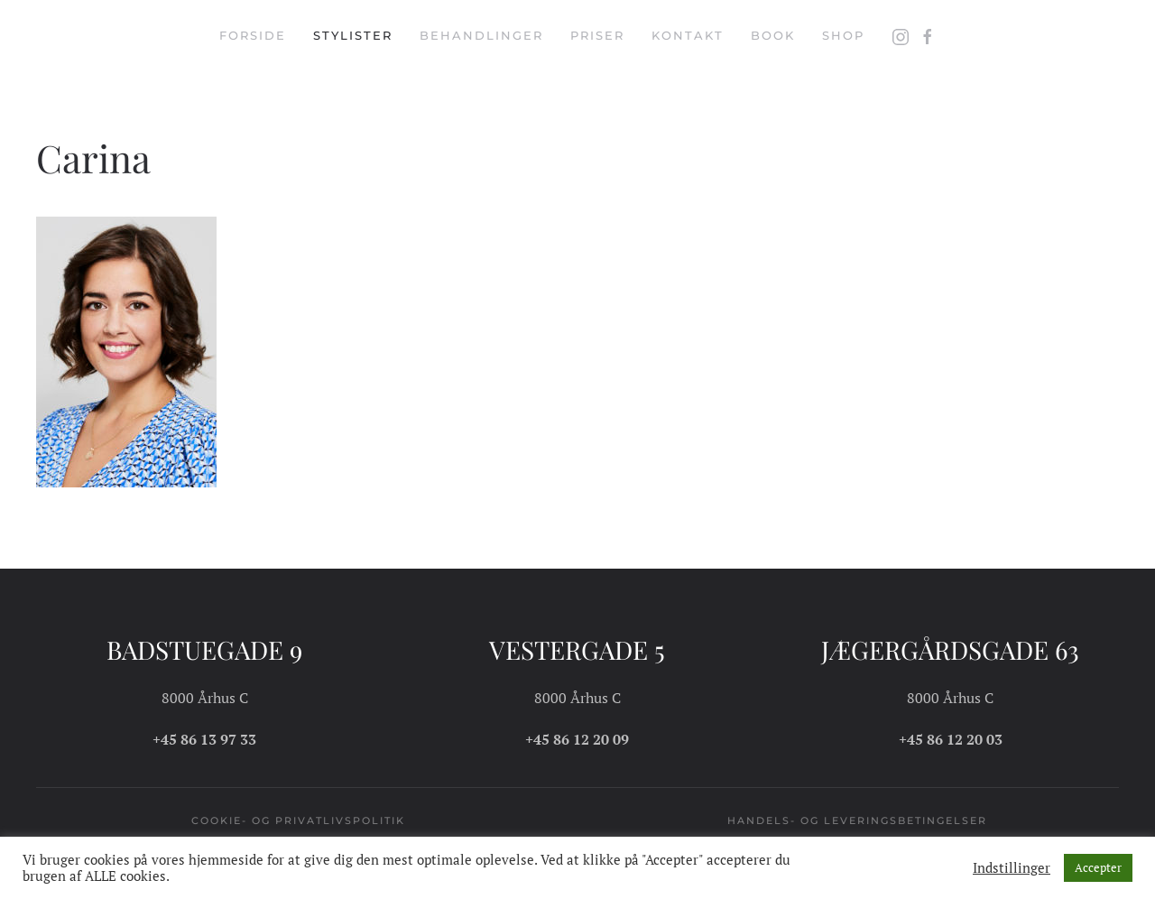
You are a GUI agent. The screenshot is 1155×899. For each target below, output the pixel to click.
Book (773, 35)
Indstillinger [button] (1011, 868)
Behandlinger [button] (481, 35)
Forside (252, 35)
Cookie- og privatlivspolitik (298, 820)
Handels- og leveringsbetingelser (857, 820)
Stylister (353, 35)
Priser (597, 35)
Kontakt (687, 35)
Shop (843, 35)
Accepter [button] (1098, 867)
